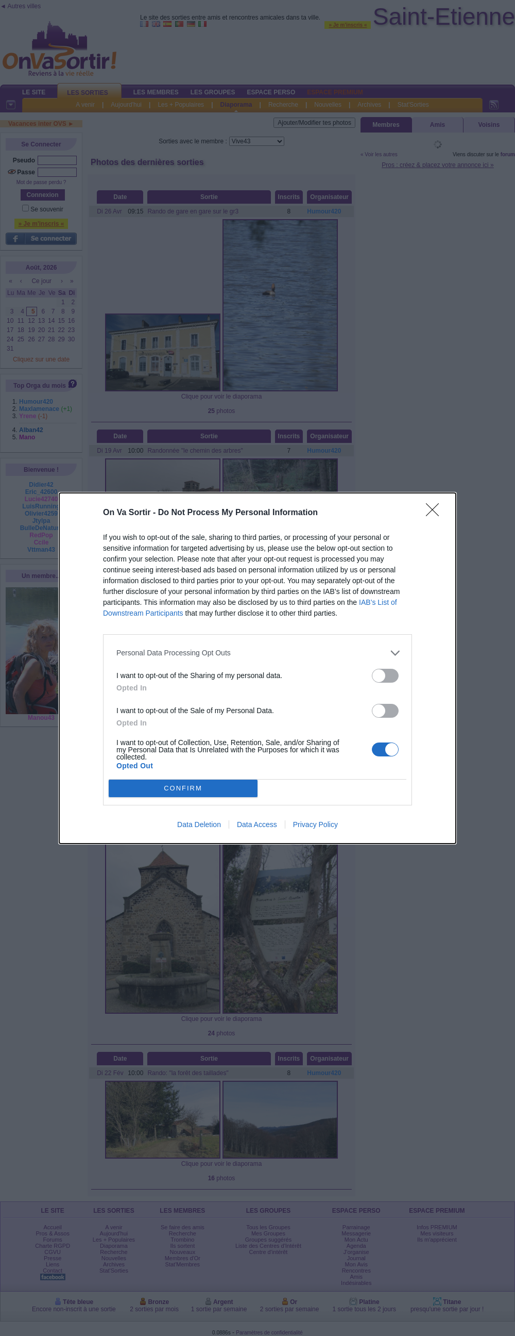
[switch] (385, 676)
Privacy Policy (315, 824)
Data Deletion (199, 824)
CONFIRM (183, 788)
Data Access (257, 824)
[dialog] (257, 668)
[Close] (435, 513)
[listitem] (257, 653)
